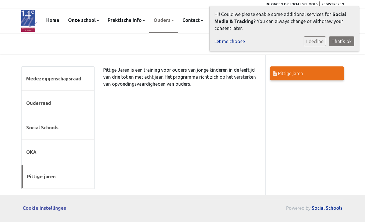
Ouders (163, 20)
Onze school (82, 20)
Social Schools (42, 127)
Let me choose (229, 41)
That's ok (342, 41)
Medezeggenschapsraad (53, 78)
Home (52, 20)
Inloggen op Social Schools (292, 4)
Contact (191, 20)
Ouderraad (38, 103)
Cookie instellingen (44, 208)
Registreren (332, 4)
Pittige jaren (41, 176)
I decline (314, 41)
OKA (31, 152)
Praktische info (125, 20)
